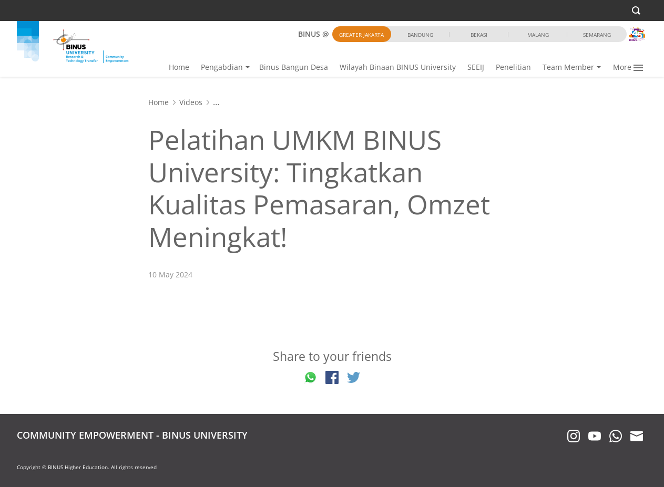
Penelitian (513, 67)
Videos (190, 102)
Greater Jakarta (361, 34)
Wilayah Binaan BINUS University (398, 67)
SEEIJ (475, 67)
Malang (538, 34)
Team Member (568, 67)
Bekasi (479, 34)
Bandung (420, 34)
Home (179, 67)
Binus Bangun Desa (293, 67)
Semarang (597, 34)
